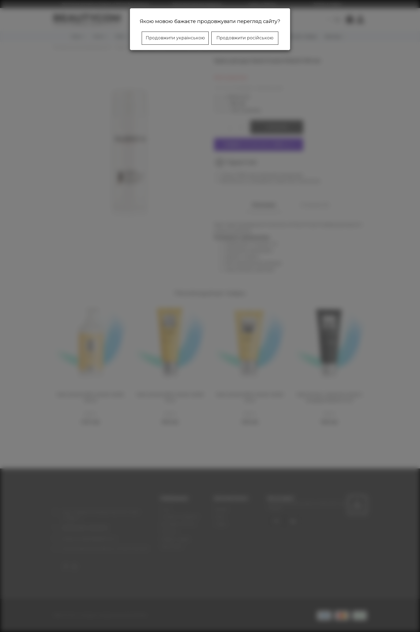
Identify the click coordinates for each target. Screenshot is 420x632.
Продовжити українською (175, 37)
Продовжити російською (244, 37)
